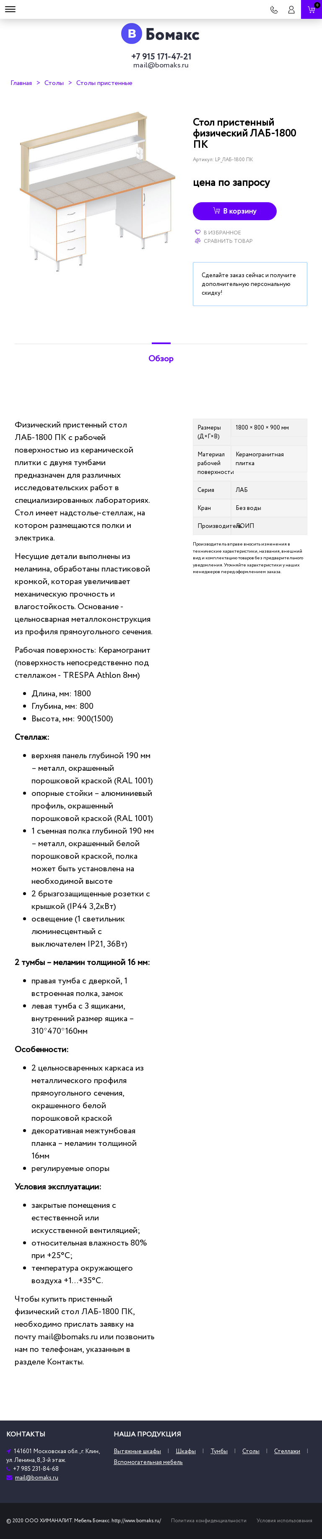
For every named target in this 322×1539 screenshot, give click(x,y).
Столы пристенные (104, 83)
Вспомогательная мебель (148, 1462)
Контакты (65, 1362)
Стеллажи (287, 1451)
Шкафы (186, 1451)
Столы (54, 83)
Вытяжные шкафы (137, 1451)
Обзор (161, 359)
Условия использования (284, 1520)
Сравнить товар (224, 241)
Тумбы (219, 1451)
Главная (21, 83)
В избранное (218, 233)
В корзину (234, 211)
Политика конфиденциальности (209, 1520)
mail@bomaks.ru (161, 65)
